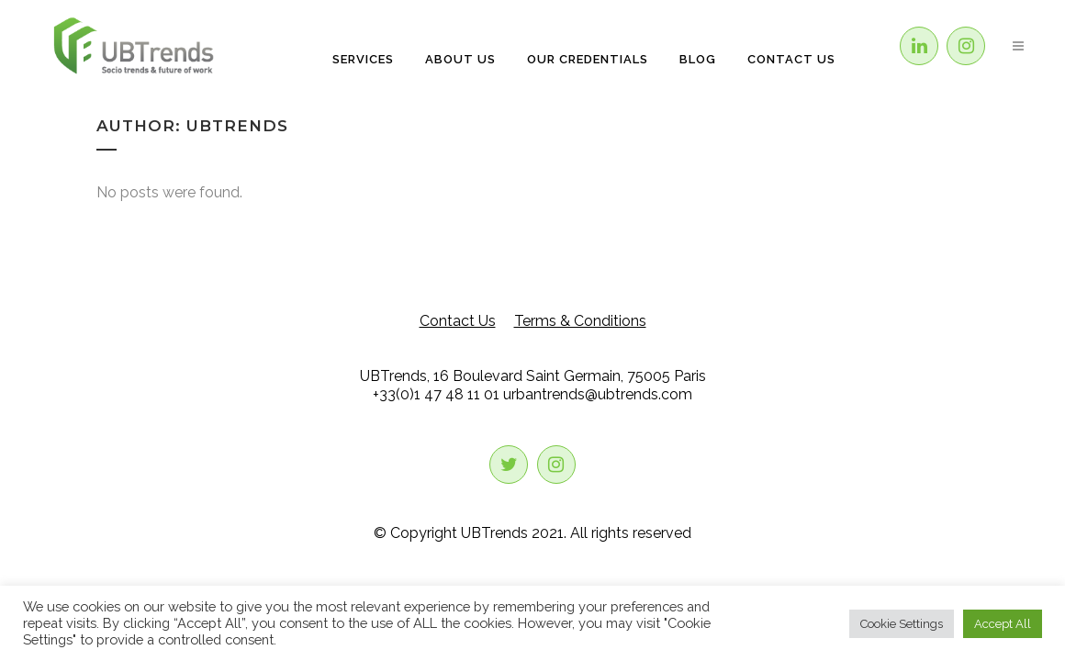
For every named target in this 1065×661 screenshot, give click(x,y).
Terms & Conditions (580, 321)
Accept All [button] (1002, 624)
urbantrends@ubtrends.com (597, 394)
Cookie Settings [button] (901, 624)
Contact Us (458, 321)
